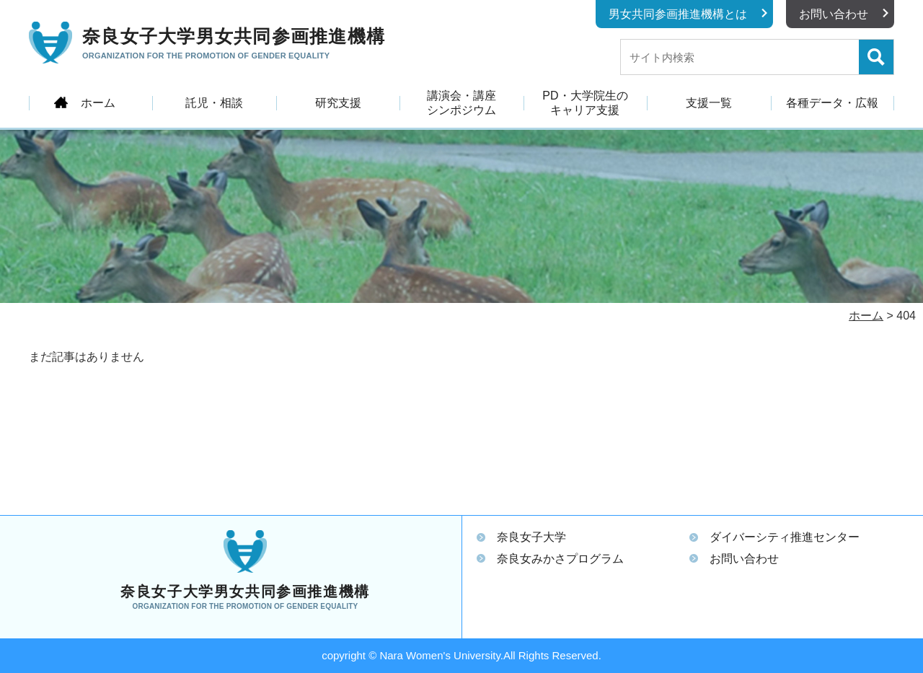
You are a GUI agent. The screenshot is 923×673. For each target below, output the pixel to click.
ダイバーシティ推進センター (785, 537)
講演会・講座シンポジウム (461, 102)
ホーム (98, 103)
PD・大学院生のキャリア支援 (584, 102)
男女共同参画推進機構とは (678, 14)
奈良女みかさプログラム (560, 559)
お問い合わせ (833, 14)
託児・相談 (214, 103)
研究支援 (338, 103)
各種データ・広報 (832, 103)
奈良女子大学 (531, 537)
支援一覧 (709, 103)
